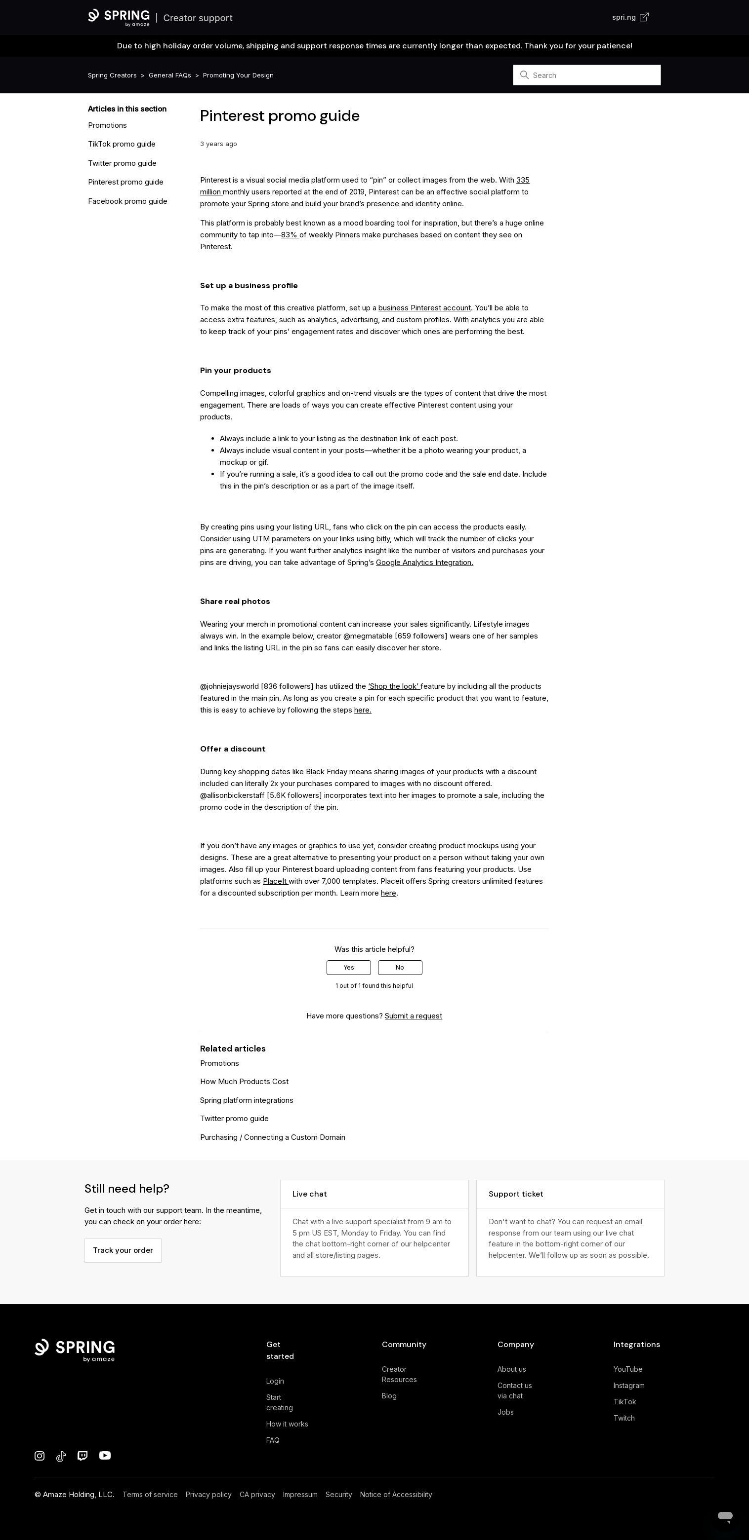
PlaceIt (276, 881)
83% (290, 234)
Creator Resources (399, 1374)
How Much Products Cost (244, 1081)
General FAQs (170, 75)
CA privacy (257, 1494)
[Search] (587, 75)
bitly (383, 538)
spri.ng (630, 17)
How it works (287, 1424)
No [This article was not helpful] (400, 967)
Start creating (279, 1402)
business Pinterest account (424, 307)
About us (512, 1369)
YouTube (628, 1369)
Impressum (300, 1494)
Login (275, 1381)
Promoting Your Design (238, 75)
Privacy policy (209, 1494)
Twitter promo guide (122, 163)
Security (339, 1494)
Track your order (123, 1250)
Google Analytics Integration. (424, 562)
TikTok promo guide (122, 144)
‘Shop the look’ (394, 686)
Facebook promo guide (127, 201)
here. (363, 709)
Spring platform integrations (246, 1100)
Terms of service (150, 1494)
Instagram (629, 1385)
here (388, 893)
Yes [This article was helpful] (348, 967)
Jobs (506, 1412)
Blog (389, 1395)
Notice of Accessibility (396, 1494)
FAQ (273, 1440)
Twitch (624, 1418)
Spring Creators (112, 75)
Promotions (107, 125)
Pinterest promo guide (126, 182)
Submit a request (413, 1015)
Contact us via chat (515, 1390)
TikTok (625, 1401)
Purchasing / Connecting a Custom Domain (272, 1137)
